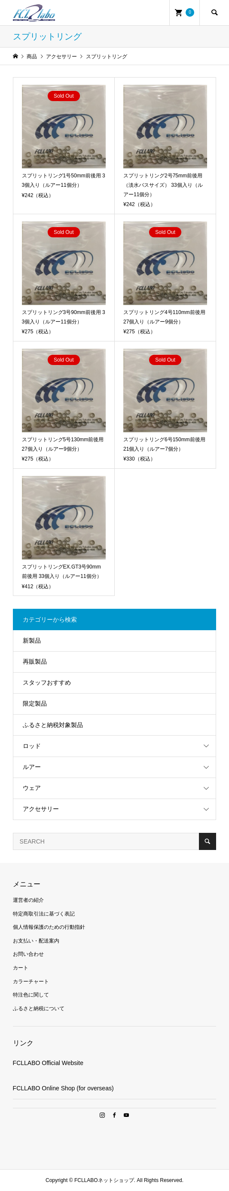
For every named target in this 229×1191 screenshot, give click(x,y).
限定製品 (35, 703)
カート (20, 968)
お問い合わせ (28, 954)
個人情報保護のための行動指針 (49, 927)
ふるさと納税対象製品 (53, 724)
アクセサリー (41, 808)
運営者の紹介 (28, 900)
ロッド (32, 745)
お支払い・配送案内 (36, 941)
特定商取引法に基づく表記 (44, 914)
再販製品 (35, 661)
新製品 (32, 640)
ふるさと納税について (38, 1008)
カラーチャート (31, 982)
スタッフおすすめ (47, 682)
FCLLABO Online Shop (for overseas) (63, 1088)
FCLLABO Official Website (48, 1062)
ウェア (32, 787)
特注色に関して (31, 995)
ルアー (32, 766)
